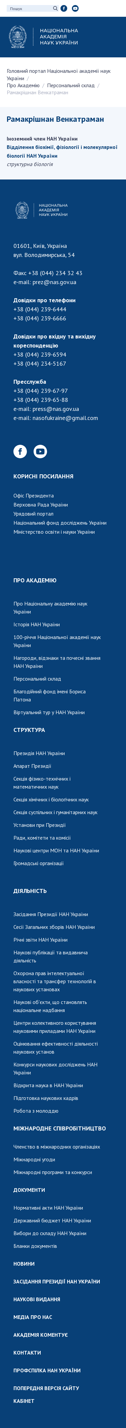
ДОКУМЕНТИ (29, 1189)
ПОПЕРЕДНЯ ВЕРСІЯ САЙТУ (46, 1388)
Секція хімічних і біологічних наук (51, 799)
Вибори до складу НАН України (49, 1233)
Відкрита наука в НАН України (48, 1085)
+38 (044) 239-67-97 (40, 390)
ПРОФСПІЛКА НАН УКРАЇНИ (47, 1370)
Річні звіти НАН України (40, 939)
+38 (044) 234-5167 (39, 363)
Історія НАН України (36, 624)
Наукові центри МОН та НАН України (56, 850)
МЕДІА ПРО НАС (32, 1317)
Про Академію (23, 85)
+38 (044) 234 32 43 (55, 273)
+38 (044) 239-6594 (39, 354)
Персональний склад (71, 85)
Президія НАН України (39, 753)
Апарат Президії (32, 765)
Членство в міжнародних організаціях (56, 1146)
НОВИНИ (24, 1263)
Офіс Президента (33, 495)
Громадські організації (38, 863)
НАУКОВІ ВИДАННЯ (36, 1299)
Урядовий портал (33, 513)
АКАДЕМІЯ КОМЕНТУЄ (40, 1334)
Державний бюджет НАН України (52, 1220)
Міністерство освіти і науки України (54, 531)
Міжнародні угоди (34, 1159)
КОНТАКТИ (27, 1352)
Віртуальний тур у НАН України (49, 712)
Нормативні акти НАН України (48, 1207)
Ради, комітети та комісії (42, 837)
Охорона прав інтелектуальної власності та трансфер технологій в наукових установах (54, 981)
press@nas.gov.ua (56, 409)
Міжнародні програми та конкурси (52, 1172)
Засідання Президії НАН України (50, 914)
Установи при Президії (39, 825)
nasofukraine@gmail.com (65, 418)
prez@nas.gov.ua (54, 282)
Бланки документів (35, 1245)
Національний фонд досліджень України (60, 522)
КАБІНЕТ (24, 1400)
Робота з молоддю (35, 1110)
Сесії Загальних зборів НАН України (54, 926)
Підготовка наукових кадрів (45, 1098)
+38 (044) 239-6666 (39, 318)
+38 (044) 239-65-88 (40, 400)
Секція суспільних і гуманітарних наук (55, 812)
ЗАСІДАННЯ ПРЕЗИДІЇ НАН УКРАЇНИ (56, 1281)
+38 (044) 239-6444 (39, 309)
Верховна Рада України (40, 504)
